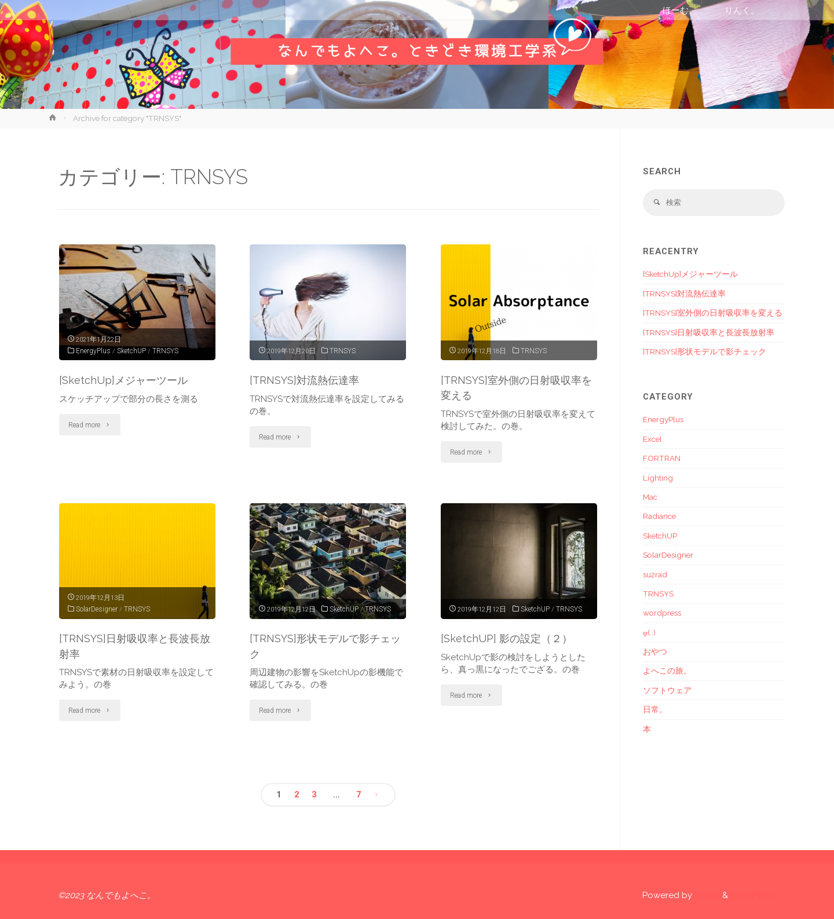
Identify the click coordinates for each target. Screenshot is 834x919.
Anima (706, 895)
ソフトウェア (667, 690)
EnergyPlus (93, 350)
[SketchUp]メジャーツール (125, 380)
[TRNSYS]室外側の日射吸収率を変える (712, 313)
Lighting (658, 478)
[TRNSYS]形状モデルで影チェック (704, 352)
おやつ (655, 652)
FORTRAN (662, 459)
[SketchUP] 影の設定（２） (508, 638)
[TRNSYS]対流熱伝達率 (307, 380)
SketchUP (132, 350)
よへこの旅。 (667, 671)
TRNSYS (166, 350)
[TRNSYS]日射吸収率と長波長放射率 (708, 333)
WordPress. (753, 895)
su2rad (655, 575)
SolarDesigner (97, 609)
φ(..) (649, 633)
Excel (652, 439)
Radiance (659, 517)
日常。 (655, 710)
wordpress (662, 613)
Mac (650, 498)
